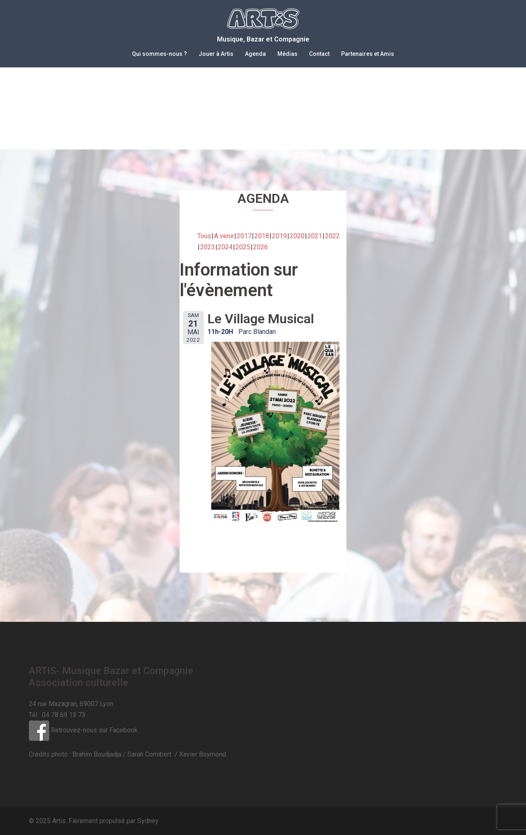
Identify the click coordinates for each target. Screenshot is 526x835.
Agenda (255, 54)
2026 (260, 247)
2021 (314, 236)
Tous (204, 236)
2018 (261, 236)
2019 (279, 236)
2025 (242, 247)
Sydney (148, 821)
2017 (244, 236)
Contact (319, 54)
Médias (287, 54)
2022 (332, 236)
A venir (224, 236)
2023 (207, 247)
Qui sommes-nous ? (159, 54)
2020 (297, 236)
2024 (225, 247)
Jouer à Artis (215, 54)
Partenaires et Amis (367, 54)
